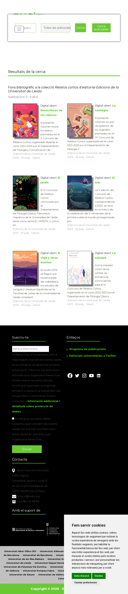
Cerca (80, 27)
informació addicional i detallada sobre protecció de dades (36, 406)
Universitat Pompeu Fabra (38, 570)
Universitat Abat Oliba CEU (20, 551)
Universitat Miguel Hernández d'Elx (55, 563)
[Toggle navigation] (19, 29)
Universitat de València (52, 574)
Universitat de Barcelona (37, 555)
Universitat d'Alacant (52, 551)
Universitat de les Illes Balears (26, 559)
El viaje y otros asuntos (50, 258)
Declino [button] (99, 576)
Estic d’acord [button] (81, 576)
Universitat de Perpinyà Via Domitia (25, 566)
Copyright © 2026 (45, 589)
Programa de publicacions (87, 349)
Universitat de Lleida (18, 563)
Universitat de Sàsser (22, 574)
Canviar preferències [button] (85, 582)
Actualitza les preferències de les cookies (29, 2)
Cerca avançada (101, 27)
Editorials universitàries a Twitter (92, 355)
